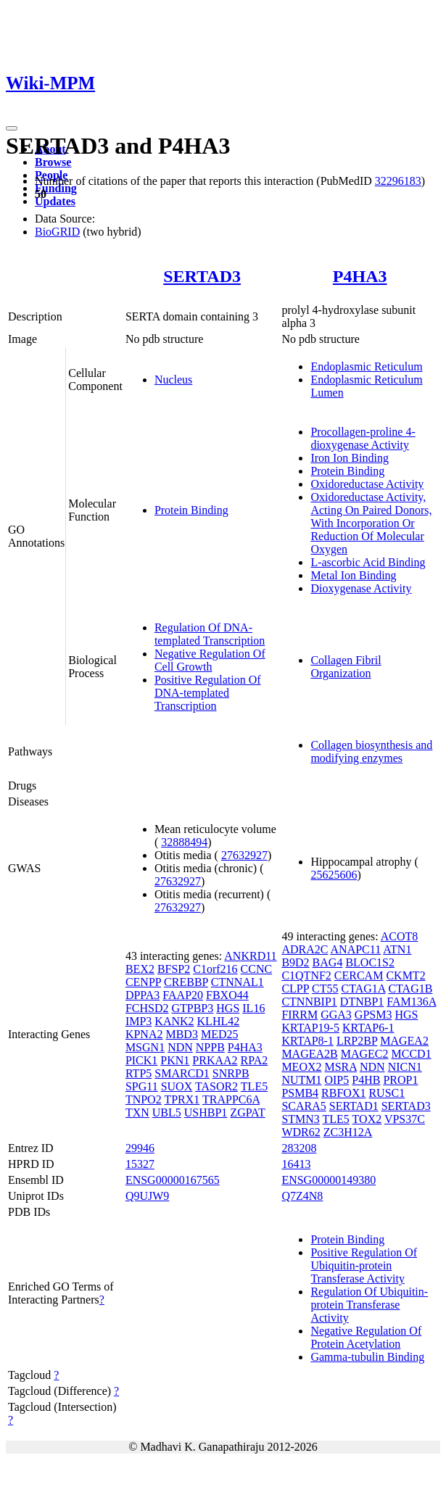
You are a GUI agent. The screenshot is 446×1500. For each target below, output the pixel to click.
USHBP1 (206, 1112)
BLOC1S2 (370, 962)
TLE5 (254, 1086)
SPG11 (141, 1086)
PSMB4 (299, 1093)
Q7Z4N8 (302, 1196)
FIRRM (299, 1014)
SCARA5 (303, 1106)
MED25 (220, 1034)
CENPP (143, 982)
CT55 (325, 988)
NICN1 (405, 1067)
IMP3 (138, 1021)
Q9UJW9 (147, 1196)
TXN (137, 1112)
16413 (295, 1164)
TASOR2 (216, 1086)
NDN (180, 1047)
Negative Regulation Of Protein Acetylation (365, 1337)
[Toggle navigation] (11, 128)
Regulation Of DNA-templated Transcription (209, 634)
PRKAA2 (214, 1060)
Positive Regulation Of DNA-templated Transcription (207, 693)
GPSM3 (373, 1014)
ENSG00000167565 (172, 1180)
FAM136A (411, 1001)
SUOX (177, 1086)
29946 (139, 1148)
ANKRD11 (250, 956)
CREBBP (186, 982)
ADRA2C (304, 949)
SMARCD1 (182, 1073)
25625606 (333, 875)
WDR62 (300, 1132)
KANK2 (174, 1021)
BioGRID (57, 231)
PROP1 (400, 1080)
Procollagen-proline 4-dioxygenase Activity (362, 438)
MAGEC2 (365, 1054)
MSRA (340, 1067)
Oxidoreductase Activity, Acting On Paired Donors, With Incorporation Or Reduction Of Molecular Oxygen (370, 523)
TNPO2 (143, 1099)
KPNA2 (144, 1034)
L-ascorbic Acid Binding (367, 562)
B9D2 (295, 962)
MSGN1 (145, 1047)
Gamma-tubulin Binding (367, 1357)
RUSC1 (386, 1093)
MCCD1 (411, 1054)
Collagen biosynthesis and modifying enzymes (371, 751)
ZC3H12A (348, 1132)
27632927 (244, 855)
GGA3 (336, 1014)
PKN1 (174, 1060)
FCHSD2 (147, 1008)
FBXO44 (227, 995)
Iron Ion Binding (349, 458)
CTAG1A (363, 988)
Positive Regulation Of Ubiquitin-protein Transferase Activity (363, 1265)
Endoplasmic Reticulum (366, 366)
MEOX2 (301, 1067)
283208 (298, 1148)
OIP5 (336, 1080)
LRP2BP (356, 1041)
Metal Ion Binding (353, 575)
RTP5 (138, 1073)
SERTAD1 (354, 1106)
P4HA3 (360, 276)
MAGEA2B (309, 1054)
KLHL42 (218, 1021)
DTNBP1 (362, 1001)
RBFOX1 (343, 1093)
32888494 (184, 842)
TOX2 (367, 1119)
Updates (55, 201)
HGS (227, 1008)
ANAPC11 (356, 949)
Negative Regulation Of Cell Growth (209, 660)
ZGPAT (247, 1112)
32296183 (398, 181)
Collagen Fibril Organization (345, 666)
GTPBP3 (192, 1008)
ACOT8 (399, 936)
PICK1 (141, 1060)
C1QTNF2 (306, 975)
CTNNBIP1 (308, 1001)
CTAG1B (410, 988)
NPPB (210, 1047)
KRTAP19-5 (310, 1028)
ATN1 (397, 949)
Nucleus (173, 379)
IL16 (253, 1008)
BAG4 (328, 962)
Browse (53, 162)
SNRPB (230, 1073)
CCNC (257, 969)
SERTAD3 (202, 276)
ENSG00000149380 (328, 1180)
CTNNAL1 (237, 982)
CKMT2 (405, 975)
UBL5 (166, 1112)
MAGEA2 (404, 1041)
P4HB (366, 1080)
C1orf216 (215, 969)
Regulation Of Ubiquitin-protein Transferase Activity (369, 1304)
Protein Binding (191, 510)
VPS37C (404, 1119)
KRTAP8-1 (307, 1041)
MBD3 (181, 1034)
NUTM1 (301, 1080)
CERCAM (359, 975)
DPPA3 (142, 995)
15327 (139, 1164)
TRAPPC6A (231, 1099)
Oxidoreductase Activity (367, 484)
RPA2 (254, 1060)
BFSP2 (173, 969)
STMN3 (300, 1119)
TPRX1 (181, 1099)
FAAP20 (182, 995)
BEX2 (139, 969)
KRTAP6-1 (368, 1028)
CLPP (295, 988)
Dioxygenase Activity (360, 588)
